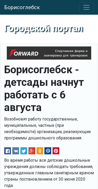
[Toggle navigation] (86, 7)
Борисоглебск (22, 7)
